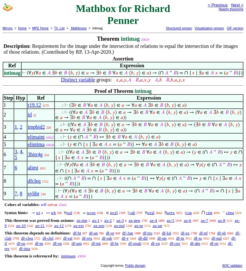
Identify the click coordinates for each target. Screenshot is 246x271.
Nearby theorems (231, 9)
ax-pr (138, 225)
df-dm (195, 243)
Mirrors (8, 28)
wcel (114, 212)
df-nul (217, 238)
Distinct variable (78, 79)
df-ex (185, 233)
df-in (180, 238)
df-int (96, 243)
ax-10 (21, 225)
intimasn (68, 256)
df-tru (148, 233)
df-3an (127, 233)
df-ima (24, 248)
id (30, 114)
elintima (36, 144)
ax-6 (187, 220)
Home (22, 28)
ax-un (157, 225)
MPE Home (40, 28)
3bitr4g (35, 154)
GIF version (235, 28)
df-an (93, 233)
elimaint (36, 137)
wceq (91, 212)
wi (38, 212)
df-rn (214, 243)
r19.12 (34, 105)
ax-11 (39, 225)
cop (189, 212)
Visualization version (209, 28)
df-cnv (175, 243)
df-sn (21, 243)
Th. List (59, 28)
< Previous (218, 5)
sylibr (33, 193)
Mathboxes (78, 28)
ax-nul (119, 225)
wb (53, 212)
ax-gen (134, 220)
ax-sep (98, 225)
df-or (110, 233)
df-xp (155, 243)
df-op (57, 243)
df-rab (107, 238)
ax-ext (78, 225)
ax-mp (82, 220)
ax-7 (204, 220)
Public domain (135, 265)
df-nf (203, 233)
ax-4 (153, 220)
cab (132, 212)
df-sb (221, 233)
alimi (33, 167)
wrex (170, 212)
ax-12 (59, 225)
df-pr (39, 243)
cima (230, 212)
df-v (125, 238)
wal (69, 212)
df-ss (198, 238)
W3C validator (232, 265)
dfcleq (34, 181)
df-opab (134, 243)
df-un (161, 238)
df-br (114, 243)
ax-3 (120, 220)
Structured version (179, 28)
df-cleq (27, 238)
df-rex (87, 238)
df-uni (77, 243)
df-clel (48, 238)
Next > (237, 5)
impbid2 (36, 127)
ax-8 (221, 220)
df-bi (77, 233)
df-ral (68, 238)
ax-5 (170, 220)
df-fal (166, 233)
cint (209, 212)
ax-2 (108, 220)
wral (150, 212)
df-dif (143, 238)
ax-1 (96, 220)
